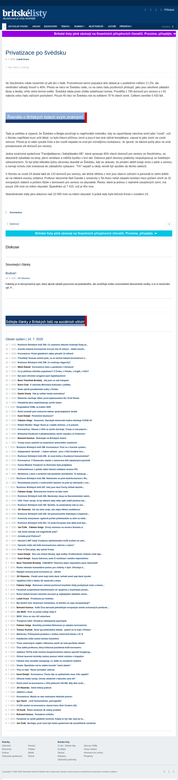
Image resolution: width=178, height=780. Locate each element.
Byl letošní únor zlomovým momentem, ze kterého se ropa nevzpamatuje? (53, 603)
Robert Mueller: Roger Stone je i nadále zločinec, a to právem (48, 425)
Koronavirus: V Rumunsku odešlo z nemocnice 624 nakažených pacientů (54, 460)
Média (31, 752)
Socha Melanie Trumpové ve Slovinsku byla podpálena (45, 465)
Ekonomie (6, 749)
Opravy (61, 752)
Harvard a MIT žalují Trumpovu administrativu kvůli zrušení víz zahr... (52, 540)
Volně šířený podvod (41, 688)
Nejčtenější (96, 26)
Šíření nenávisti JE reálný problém (44, 710)
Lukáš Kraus (23, 59)
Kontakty (62, 749)
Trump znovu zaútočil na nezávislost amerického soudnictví (47, 443)
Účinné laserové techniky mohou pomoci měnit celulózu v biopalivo (50, 656)
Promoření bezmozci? (43, 416)
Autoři (112, 26)
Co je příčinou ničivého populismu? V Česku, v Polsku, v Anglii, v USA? (53, 371)
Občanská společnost (12, 756)
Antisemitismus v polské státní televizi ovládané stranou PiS (48, 469)
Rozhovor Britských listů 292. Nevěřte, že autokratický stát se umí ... (51, 505)
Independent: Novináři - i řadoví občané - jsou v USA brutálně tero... (51, 451)
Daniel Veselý (24, 393)
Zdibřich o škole (25, 692)
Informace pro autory (93, 752)
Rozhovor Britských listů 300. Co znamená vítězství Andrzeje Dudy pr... (53, 345)
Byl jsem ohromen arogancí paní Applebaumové (41, 376)
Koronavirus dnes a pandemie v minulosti (52, 367)
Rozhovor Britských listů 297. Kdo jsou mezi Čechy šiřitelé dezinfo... (50, 487)
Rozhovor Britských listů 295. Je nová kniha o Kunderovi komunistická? (53, 456)
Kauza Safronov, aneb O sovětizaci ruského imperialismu (60, 558)
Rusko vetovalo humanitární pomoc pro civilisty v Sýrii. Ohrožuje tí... (51, 567)
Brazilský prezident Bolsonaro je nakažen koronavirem (60, 625)
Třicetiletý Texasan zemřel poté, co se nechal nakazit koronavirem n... (52, 358)
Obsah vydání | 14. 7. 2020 (24, 339)
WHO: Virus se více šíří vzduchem (33, 616)
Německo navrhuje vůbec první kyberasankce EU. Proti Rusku (48, 398)
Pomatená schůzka (44, 714)
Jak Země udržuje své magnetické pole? (38, 532)
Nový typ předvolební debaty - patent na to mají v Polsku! (62, 630)
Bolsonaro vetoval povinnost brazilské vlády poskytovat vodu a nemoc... (69, 585)
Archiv (36, 26)
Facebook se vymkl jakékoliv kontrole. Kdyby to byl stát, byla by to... (50, 719)
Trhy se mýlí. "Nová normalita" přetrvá (35, 670)
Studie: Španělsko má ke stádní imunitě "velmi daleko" (44, 665)
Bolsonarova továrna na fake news (51, 491)
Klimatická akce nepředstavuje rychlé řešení (40, 402)
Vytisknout (13, 224)
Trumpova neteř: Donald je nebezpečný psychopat (41, 621)
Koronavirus (16, 212)
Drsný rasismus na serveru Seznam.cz (64, 527)
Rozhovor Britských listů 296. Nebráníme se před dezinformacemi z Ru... (52, 478)
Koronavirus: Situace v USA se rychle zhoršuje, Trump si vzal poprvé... (53, 429)
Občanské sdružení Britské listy (35, 772)
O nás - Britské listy (67, 745)
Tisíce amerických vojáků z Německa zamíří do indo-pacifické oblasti (51, 643)
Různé (31, 756)
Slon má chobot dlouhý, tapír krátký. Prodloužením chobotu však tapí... (67, 554)
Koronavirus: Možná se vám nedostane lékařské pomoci (44, 696)
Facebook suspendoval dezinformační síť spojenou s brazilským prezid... (53, 590)
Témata (66, 26)
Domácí (31, 745)
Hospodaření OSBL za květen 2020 (34, 407)
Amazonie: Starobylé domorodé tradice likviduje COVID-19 (63, 420)
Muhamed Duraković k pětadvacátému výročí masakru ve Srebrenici (51, 434)
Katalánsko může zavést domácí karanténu (38, 638)
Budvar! (11, 273)
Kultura (5, 752)
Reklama (62, 756)
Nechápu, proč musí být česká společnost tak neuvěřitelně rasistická (61, 723)
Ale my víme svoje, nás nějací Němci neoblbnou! (56, 509)
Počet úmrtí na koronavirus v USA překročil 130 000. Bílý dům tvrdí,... (51, 683)
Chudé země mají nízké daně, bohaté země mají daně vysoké (61, 576)
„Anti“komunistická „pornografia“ (45, 701)
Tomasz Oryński (25, 630)
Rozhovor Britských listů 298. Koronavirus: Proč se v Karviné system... (52, 447)
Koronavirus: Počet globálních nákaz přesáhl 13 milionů (45, 353)
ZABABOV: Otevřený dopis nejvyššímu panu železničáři (70, 563)
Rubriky (79, 26)
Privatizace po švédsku (42, 598)
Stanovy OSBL (91, 745)
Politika (31, 749)
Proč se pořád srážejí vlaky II (41, 612)
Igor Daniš (22, 701)
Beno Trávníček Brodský (30, 380)
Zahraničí (6, 745)
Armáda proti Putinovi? (29, 536)
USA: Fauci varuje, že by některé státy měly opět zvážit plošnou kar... (52, 500)
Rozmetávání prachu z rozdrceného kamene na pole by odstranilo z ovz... (54, 483)
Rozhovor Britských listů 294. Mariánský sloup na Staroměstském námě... (54, 496)
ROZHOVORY (50, 26)
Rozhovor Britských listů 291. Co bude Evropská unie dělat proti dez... (52, 523)
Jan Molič (21, 612)
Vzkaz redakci (90, 749)
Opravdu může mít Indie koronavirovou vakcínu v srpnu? (46, 545)
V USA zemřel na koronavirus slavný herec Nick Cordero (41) (47, 705)
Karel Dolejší (24, 416)
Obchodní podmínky (67, 759)
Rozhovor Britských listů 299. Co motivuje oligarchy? (44, 362)
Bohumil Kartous (26, 438)
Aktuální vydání (18, 26)
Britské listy (26, 14)
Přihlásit (167, 9)
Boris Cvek (23, 385)
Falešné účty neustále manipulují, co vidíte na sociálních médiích (49, 661)
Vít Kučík (21, 710)
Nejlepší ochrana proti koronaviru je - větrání (39, 572)
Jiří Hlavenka (24, 278)
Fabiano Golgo (25, 420)
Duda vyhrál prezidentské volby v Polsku (38, 389)
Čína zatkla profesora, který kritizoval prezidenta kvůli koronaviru (49, 647)
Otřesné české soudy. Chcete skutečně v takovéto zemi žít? (46, 678)
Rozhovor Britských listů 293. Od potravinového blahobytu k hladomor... (53, 514)
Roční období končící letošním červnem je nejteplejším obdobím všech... (52, 594)
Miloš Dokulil (24, 367)
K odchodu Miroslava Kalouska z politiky (50, 385)
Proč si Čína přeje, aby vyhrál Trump (36, 549)
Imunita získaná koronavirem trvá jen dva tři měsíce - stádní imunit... (51, 349)
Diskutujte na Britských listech (51, 438)
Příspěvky (126, 26)
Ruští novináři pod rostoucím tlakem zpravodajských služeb (47, 411)
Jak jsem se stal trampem (56, 380)
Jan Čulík (22, 527)
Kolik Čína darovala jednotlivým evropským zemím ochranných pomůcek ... (72, 607)
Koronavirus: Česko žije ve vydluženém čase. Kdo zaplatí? (59, 674)
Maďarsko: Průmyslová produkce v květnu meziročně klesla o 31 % (50, 634)
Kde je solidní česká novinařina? (49, 393)
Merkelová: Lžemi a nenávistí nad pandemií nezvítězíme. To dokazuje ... (53, 474)
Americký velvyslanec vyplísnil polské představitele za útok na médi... (52, 518)
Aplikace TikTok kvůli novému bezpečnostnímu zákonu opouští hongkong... (54, 652)
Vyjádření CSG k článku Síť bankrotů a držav (39, 581)
